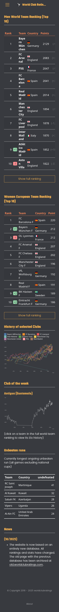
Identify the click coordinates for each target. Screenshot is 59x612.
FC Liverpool (22, 123)
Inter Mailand (22, 135)
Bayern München (22, 44)
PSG (21, 68)
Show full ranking (29, 179)
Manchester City (22, 109)
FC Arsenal (22, 58)
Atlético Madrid (22, 149)
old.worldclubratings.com (26, 564)
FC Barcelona (22, 81)
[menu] (7, 4)
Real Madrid (22, 95)
